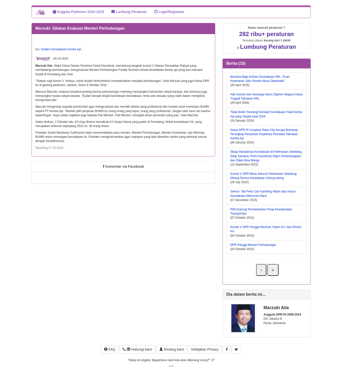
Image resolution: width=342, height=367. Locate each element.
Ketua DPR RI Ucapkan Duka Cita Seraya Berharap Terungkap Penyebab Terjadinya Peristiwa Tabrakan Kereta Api (264, 134)
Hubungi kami (137, 349)
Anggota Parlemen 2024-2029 (78, 12)
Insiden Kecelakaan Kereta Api (61, 49)
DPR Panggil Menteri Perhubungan (253, 245)
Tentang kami (171, 349)
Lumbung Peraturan (129, 12)
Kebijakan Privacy (204, 349)
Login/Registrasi (169, 12)
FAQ (109, 349)
